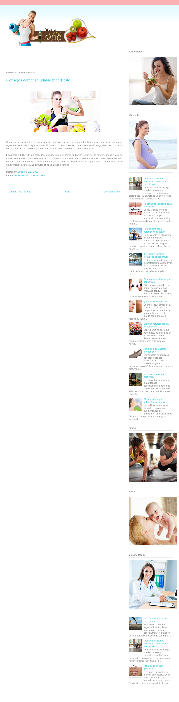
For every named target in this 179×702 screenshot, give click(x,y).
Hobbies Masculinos (94, 204)
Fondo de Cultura (68, 204)
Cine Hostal (52, 207)
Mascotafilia (103, 207)
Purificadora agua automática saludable (155, 230)
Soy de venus (16, 207)
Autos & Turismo (77, 207)
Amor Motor (79, 211)
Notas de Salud (37, 175)
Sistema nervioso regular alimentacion (156, 325)
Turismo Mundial (22, 211)
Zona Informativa (13, 204)
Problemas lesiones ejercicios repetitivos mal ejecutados (156, 181)
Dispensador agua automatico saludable (155, 400)
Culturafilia (70, 211)
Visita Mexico (45, 211)
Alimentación (21, 175)
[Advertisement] (60, 57)
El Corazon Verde (58, 211)
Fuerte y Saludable (29, 207)
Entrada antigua (111, 191)
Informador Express (39, 204)
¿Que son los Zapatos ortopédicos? (155, 350)
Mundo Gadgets (64, 207)
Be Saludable (25, 204)
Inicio (67, 191)
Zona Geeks (80, 204)
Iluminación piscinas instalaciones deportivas (156, 255)
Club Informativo (54, 204)
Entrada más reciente (20, 191)
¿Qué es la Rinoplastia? (156, 301)
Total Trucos (43, 207)
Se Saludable (34, 211)
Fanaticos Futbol (91, 207)
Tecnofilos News (108, 204)
